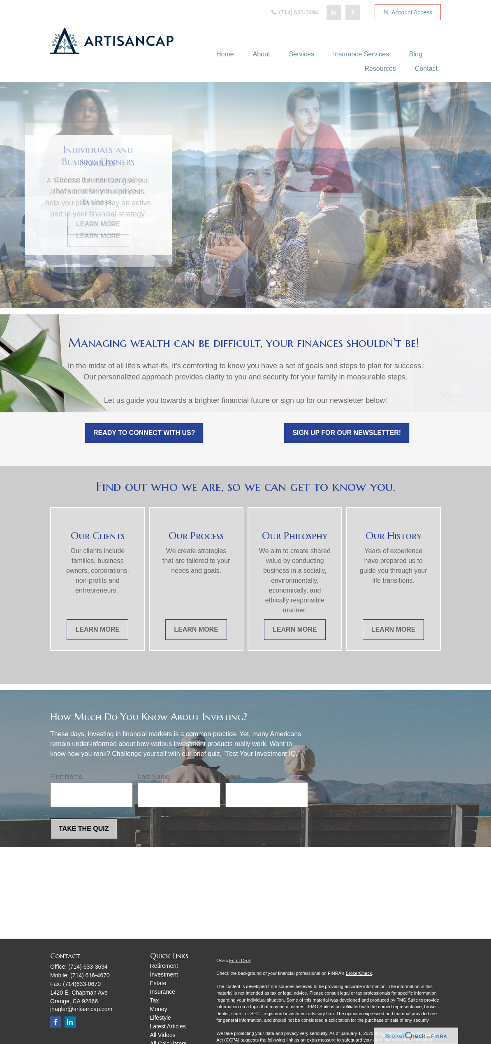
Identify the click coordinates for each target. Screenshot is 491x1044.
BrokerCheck (359, 973)
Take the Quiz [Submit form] (84, 828)
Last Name (153, 776)
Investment (164, 974)
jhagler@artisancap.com (81, 1009)
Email (233, 776)
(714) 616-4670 (90, 975)
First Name (66, 776)
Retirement (164, 966)
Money (158, 1009)
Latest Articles (168, 1026)
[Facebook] (352, 12)
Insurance (162, 991)
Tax (154, 1000)
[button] (225, 54)
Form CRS (239, 960)
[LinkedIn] (334, 12)
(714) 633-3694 (294, 12)
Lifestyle (160, 1017)
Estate (158, 983)
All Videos (163, 1035)
